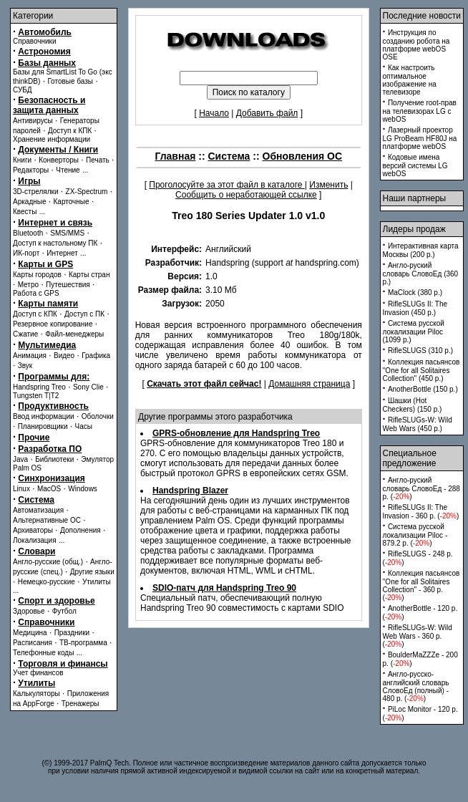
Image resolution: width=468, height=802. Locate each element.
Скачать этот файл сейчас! (204, 384)
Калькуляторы (36, 693)
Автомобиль (45, 32)
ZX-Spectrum (87, 191)
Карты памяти (48, 304)
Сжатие (25, 334)
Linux (21, 489)
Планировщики (43, 426)
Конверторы (59, 160)
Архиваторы (33, 530)
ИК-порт (26, 253)
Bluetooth (28, 233)
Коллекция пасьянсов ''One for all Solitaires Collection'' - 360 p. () (421, 585)
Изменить (328, 185)
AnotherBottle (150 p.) (423, 389)
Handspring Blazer (190, 490)
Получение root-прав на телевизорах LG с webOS (420, 111)
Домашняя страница (309, 384)
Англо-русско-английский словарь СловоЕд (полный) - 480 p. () (416, 686)
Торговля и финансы (62, 664)
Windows (82, 489)
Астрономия (44, 52)
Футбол (64, 611)
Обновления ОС (303, 156)
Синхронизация (51, 478)
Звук (25, 365)
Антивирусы (33, 121)
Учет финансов (38, 673)
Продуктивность (53, 406)
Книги (22, 160)
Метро (28, 285)
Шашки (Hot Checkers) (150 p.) (412, 405)
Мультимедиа (47, 345)
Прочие (33, 438)
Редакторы (31, 170)
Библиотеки (54, 459)
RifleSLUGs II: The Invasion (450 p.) (415, 308)
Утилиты (96, 582)
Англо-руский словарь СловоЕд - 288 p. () (421, 488)
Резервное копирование (53, 324)
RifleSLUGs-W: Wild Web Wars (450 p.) (417, 424)
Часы (83, 426)
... (85, 170)
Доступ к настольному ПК (55, 243)
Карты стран (89, 275)
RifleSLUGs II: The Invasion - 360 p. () (421, 511)
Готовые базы (70, 81)
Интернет (62, 253)
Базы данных (47, 63)
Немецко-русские (46, 582)
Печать (97, 160)
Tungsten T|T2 (36, 396)
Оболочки (98, 416)
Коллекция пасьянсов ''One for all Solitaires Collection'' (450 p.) (421, 370)
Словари (36, 551)
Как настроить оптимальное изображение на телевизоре (410, 80)
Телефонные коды (43, 653)
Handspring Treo (39, 387)
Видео (64, 355)
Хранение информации (51, 139)
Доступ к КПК (70, 131)
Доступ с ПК (84, 314)
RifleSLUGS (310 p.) (420, 350)
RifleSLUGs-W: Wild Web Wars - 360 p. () (417, 636)
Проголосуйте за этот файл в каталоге (227, 185)
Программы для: (53, 377)
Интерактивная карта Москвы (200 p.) (421, 250)
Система (36, 500)
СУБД (22, 90)
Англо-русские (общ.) (48, 562)
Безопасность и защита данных (49, 105)
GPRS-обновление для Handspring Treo (236, 433)
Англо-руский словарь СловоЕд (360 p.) (421, 273)
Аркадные (30, 202)
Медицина (30, 633)
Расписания (32, 643)
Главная (175, 156)
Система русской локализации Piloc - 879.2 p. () (415, 535)
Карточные (71, 202)
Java (20, 459)
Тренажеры (80, 703)
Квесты (24, 212)
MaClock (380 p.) (415, 292)
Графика (96, 355)
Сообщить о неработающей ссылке (246, 195)
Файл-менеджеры (74, 334)
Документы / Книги (58, 150)
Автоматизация (38, 510)
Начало (214, 113)
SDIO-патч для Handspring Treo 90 (224, 588)
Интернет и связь (55, 223)
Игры (29, 181)
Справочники (35, 41)
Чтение (67, 170)
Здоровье (29, 611)
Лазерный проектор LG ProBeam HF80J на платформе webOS (420, 138)
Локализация (35, 540)
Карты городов (37, 275)
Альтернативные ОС (47, 520)
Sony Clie (88, 387)
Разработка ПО (50, 449)
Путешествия (68, 285)
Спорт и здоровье (56, 601)
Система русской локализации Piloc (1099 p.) (413, 331)
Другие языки (92, 572)
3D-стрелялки (36, 191)
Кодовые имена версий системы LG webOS (415, 165)
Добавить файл (267, 113)
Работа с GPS (36, 293)
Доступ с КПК (35, 314)
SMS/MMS (67, 233)
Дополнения (80, 530)
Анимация (30, 355)
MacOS (49, 489)
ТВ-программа (83, 643)
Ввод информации (43, 416)
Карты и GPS (45, 264)
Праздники (71, 633)
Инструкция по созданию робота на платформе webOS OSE (416, 45)
